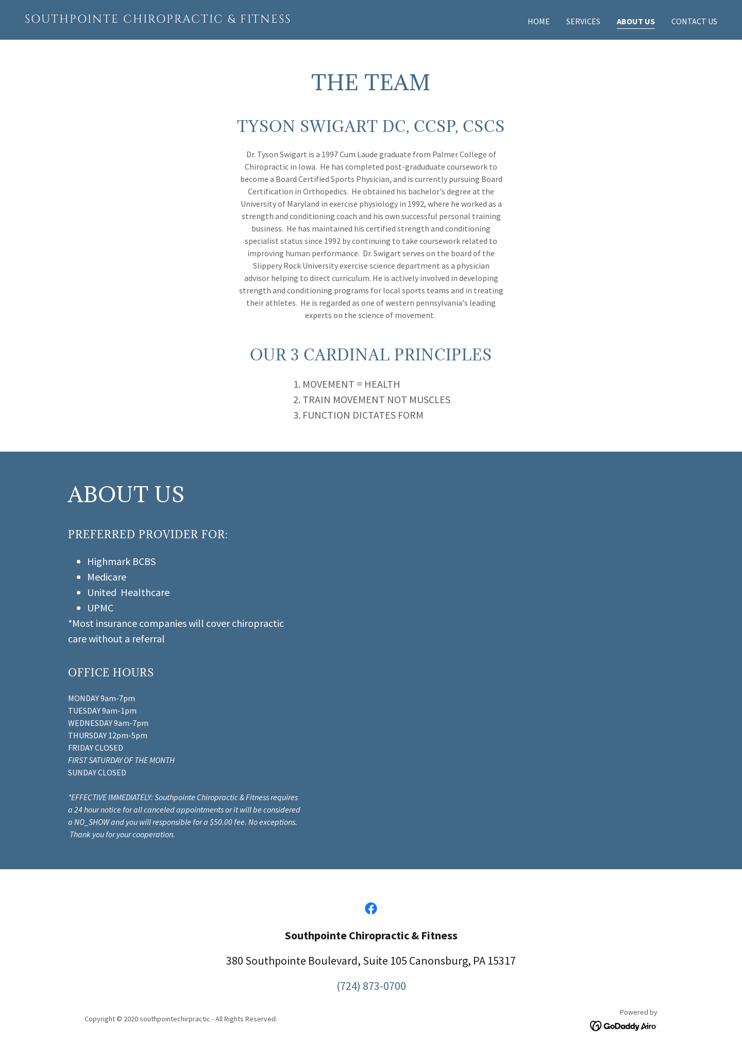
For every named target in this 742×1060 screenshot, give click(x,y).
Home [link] (539, 21)
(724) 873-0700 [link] (371, 986)
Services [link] (583, 21)
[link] (194, 19)
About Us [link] (636, 21)
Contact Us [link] (694, 21)
